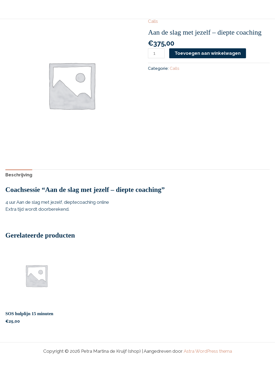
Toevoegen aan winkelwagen (208, 53)
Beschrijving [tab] (18, 175)
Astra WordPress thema (207, 351)
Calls (153, 21)
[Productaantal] (156, 53)
